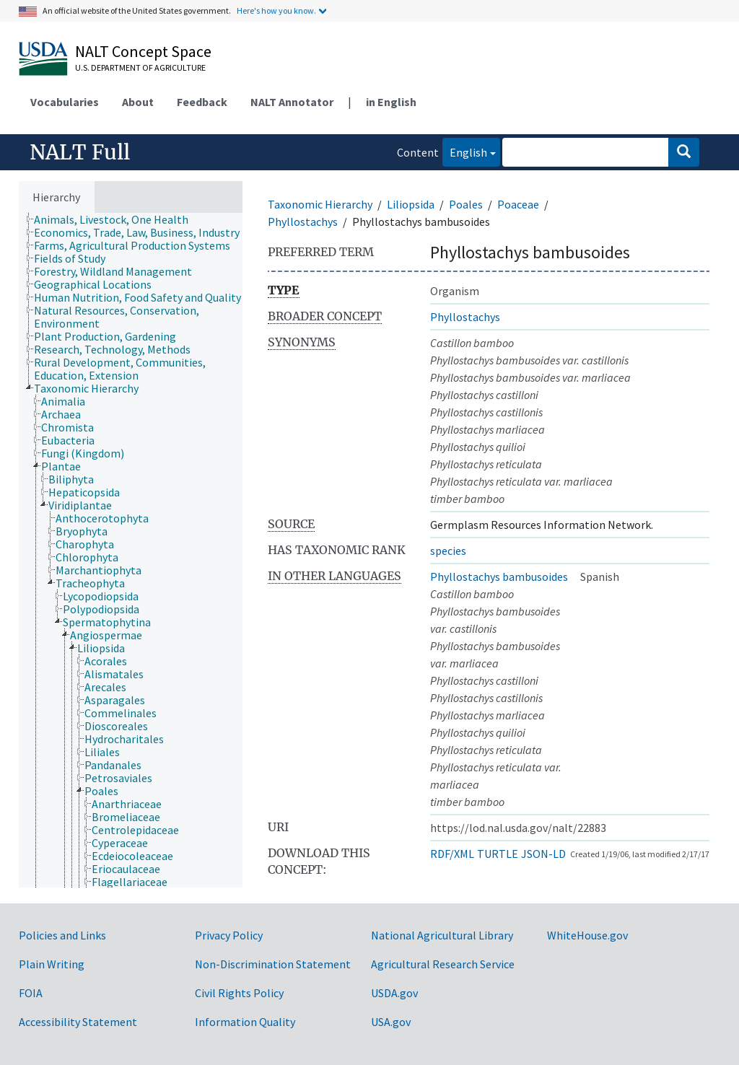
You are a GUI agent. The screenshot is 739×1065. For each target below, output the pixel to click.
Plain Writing (51, 964)
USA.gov (391, 1021)
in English (391, 102)
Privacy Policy (229, 935)
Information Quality (245, 1021)
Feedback (202, 102)
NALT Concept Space (143, 51)
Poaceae (518, 204)
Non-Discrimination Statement (273, 964)
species (448, 550)
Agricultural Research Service (443, 964)
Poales (466, 204)
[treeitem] (117, 219)
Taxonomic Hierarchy (320, 204)
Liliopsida (410, 204)
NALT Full (80, 152)
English (464, 151)
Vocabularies (64, 102)
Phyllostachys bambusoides (499, 576)
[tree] (130, 550)
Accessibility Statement (78, 1021)
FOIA (31, 993)
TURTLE (497, 853)
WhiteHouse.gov (587, 935)
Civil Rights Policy (239, 993)
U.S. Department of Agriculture (140, 67)
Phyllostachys (303, 221)
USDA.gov (394, 993)
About (138, 102)
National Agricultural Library (442, 935)
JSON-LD (543, 853)
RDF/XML (452, 853)
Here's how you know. (276, 10)
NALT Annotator (291, 102)
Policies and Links (62, 935)
